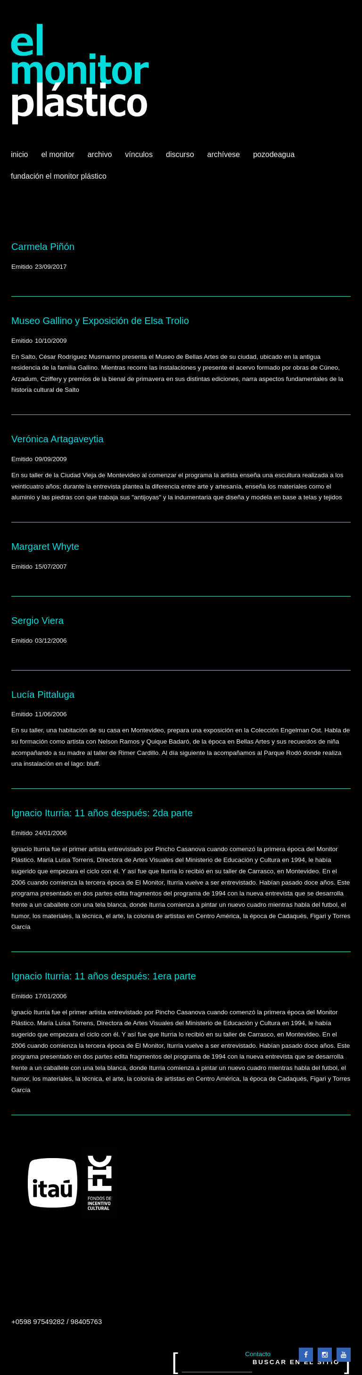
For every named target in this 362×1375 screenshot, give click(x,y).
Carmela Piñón (42, 246)
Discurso (180, 154)
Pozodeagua (274, 158)
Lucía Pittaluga (42, 694)
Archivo (101, 158)
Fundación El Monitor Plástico (59, 176)
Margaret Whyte (45, 546)
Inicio (19, 154)
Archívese (223, 154)
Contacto (258, 1354)
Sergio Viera (37, 620)
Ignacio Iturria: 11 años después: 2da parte (102, 813)
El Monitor (58, 158)
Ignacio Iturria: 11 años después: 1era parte (103, 976)
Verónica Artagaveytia (57, 439)
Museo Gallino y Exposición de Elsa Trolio (100, 320)
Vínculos (140, 158)
